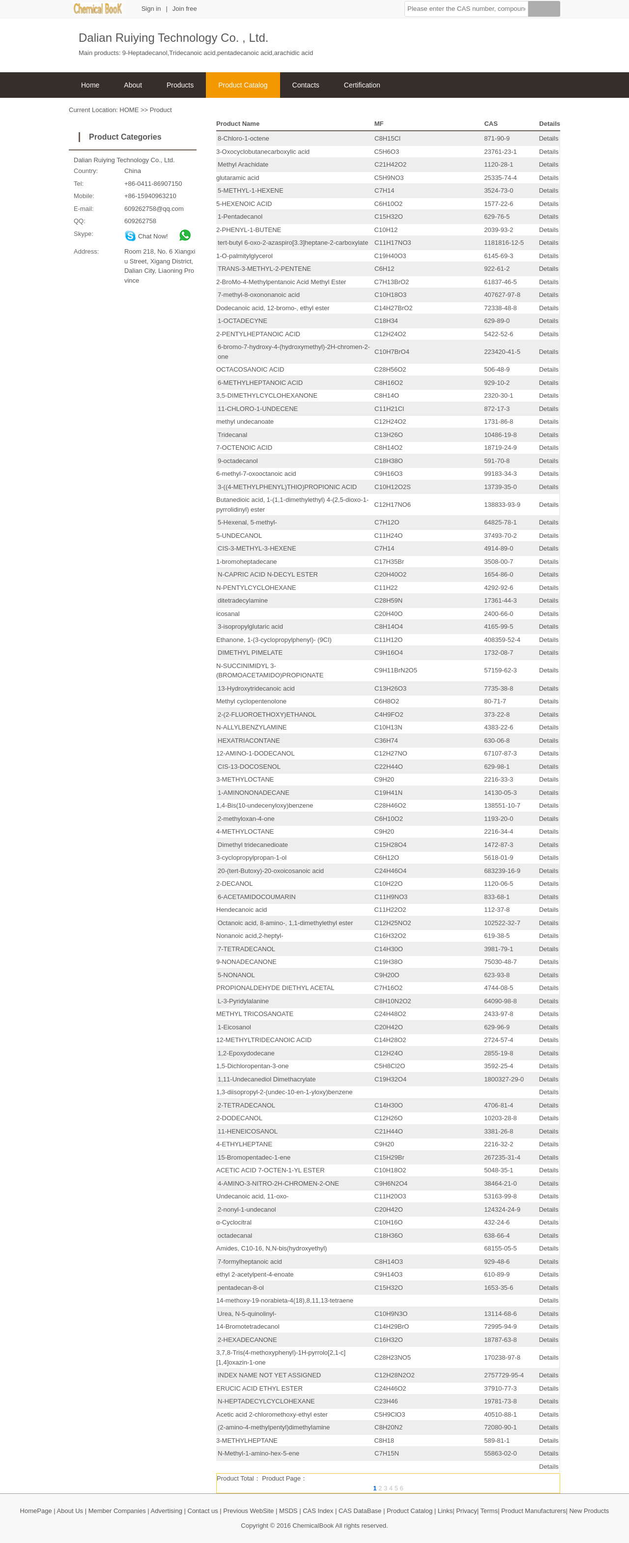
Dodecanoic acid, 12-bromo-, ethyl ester (273, 308)
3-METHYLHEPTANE (247, 1440)
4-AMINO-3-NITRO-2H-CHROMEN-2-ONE (278, 1183)
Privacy (466, 1510)
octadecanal (235, 1235)
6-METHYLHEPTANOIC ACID (260, 382)
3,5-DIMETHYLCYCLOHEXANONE (266, 395)
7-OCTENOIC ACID (244, 447)
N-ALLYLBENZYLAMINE (251, 727)
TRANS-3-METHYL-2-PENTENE (264, 268)
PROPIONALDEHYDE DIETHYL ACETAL (275, 987)
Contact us (203, 1510)
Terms (489, 1510)
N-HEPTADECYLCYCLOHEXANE (266, 1401)
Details (549, 138)
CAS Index (318, 1510)
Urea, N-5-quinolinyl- (247, 1313)
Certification (362, 85)
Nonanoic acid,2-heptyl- (250, 935)
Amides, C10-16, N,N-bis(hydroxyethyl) (271, 1248)
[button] (466, 9)
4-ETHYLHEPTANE (244, 1144)
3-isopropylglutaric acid (250, 626)
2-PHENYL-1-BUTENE (248, 229)
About (133, 85)
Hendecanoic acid (241, 909)
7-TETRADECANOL (246, 949)
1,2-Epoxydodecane (246, 1053)
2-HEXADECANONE (247, 1339)
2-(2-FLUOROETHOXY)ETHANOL (267, 714)
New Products (589, 1510)
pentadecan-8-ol (241, 1287)
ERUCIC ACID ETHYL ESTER (259, 1388)
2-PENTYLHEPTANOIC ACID (258, 334)
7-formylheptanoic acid (250, 1261)
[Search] (544, 10)
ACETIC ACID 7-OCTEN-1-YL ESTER (270, 1170)
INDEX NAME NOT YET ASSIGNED (269, 1375)
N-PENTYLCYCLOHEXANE (256, 587)
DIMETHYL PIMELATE (250, 652)
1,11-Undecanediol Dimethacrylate (266, 1079)
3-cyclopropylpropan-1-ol (251, 857)
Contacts (305, 85)
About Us (70, 1510)
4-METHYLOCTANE (245, 831)
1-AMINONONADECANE (253, 792)
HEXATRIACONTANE (249, 740)
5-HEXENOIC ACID (244, 203)
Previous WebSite (248, 1510)
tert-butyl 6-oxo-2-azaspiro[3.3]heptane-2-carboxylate (293, 242)
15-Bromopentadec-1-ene (254, 1157)
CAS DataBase (360, 1510)
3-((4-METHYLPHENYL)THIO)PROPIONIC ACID (287, 487)
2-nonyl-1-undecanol (247, 1209)
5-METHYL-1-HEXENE (251, 190)
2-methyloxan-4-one (246, 818)
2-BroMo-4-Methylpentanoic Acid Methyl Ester (281, 282)
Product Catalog (242, 85)
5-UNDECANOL (239, 535)
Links (445, 1510)
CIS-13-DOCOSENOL (249, 766)
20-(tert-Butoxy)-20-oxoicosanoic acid (271, 870)
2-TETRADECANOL (246, 1105)
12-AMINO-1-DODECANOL (255, 753)
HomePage (36, 1510)
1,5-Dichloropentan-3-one (252, 1066)
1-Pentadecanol (240, 216)
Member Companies (117, 1510)
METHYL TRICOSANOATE (254, 1014)
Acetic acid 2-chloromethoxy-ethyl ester (272, 1414)
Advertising (166, 1510)
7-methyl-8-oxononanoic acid (259, 294)
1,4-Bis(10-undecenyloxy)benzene (264, 805)
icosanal (228, 613)
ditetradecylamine (243, 600)
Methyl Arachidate (243, 164)
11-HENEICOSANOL (248, 1131)
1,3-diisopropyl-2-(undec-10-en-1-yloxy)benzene (284, 1092)
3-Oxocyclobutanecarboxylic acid (263, 151)
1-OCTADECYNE (242, 320)
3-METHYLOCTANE (245, 779)
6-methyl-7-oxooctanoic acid (256, 473)
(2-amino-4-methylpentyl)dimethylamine (274, 1427)
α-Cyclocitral (234, 1222)
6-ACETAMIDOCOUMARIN (257, 897)
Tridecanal (232, 434)
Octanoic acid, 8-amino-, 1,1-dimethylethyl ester (285, 923)
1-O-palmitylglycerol (244, 256)
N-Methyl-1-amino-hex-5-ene (258, 1453)
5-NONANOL (236, 975)
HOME (129, 110)
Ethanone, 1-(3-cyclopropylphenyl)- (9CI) (274, 639)
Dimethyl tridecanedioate (253, 844)
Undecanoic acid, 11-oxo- (252, 1196)
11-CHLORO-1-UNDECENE (258, 408)
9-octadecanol (238, 461)
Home (90, 85)
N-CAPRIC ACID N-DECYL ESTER (268, 574)
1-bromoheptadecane (246, 561)
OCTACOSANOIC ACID (250, 369)
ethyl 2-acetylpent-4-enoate (255, 1274)
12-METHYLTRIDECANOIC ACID (264, 1040)
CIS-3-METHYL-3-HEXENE (257, 548)
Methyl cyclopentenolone (251, 701)
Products (180, 85)
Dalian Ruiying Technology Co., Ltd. (124, 160)
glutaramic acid (237, 177)
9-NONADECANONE (246, 961)
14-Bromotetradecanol (248, 1326)
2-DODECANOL (239, 1118)
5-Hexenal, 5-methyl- (247, 522)
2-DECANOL (234, 883)
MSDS (288, 1510)
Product (161, 110)
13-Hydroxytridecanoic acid (256, 688)
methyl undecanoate (245, 421)
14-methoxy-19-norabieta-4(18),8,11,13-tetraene (284, 1300)
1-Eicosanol (234, 1027)
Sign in (151, 8)
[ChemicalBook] (98, 12)
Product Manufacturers (533, 1510)
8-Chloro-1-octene (243, 138)
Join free (184, 8)
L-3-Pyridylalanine (243, 1001)
